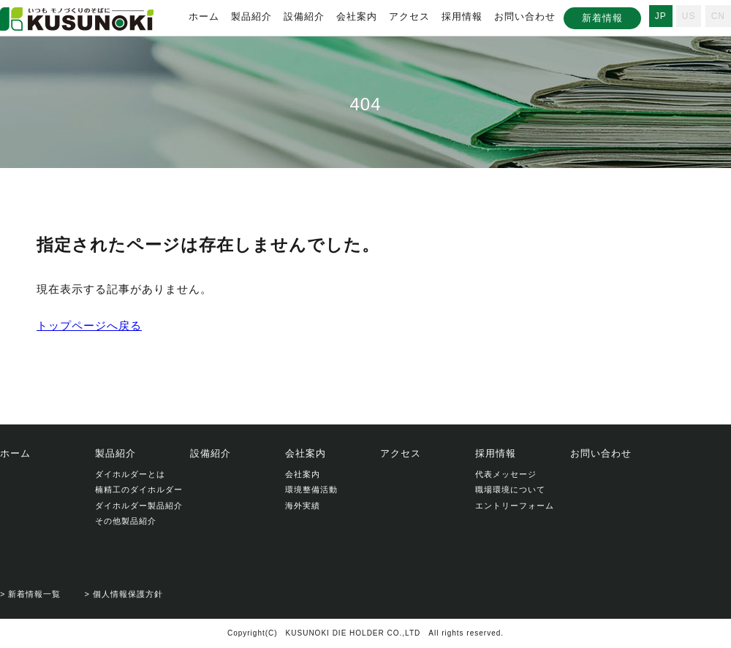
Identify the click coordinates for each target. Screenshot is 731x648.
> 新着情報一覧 (30, 594)
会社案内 (356, 16)
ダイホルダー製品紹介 (139, 505)
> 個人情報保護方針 (123, 594)
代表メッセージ (506, 474)
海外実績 (302, 505)
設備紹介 (304, 16)
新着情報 (602, 17)
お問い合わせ (525, 16)
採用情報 (462, 16)
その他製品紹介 (125, 521)
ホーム (204, 16)
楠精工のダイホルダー (139, 489)
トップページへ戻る (89, 325)
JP (661, 16)
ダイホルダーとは (130, 474)
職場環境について (510, 489)
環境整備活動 (311, 489)
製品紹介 (251, 16)
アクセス (409, 16)
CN (718, 16)
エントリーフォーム (514, 505)
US (689, 16)
